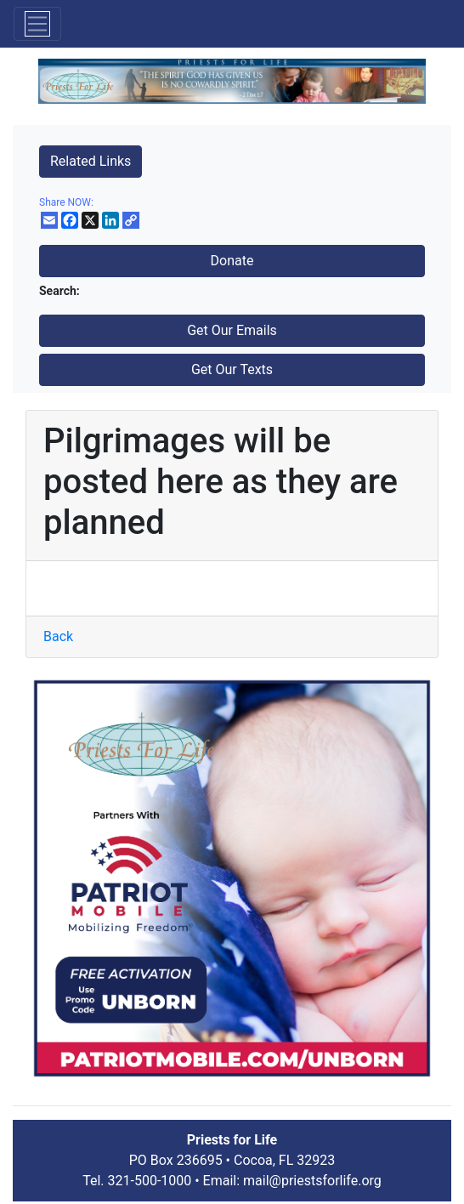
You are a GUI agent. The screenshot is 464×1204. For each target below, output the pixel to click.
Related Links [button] (90, 161)
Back (58, 636)
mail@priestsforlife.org (312, 1181)
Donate (232, 261)
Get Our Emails (232, 330)
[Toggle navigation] (37, 24)
